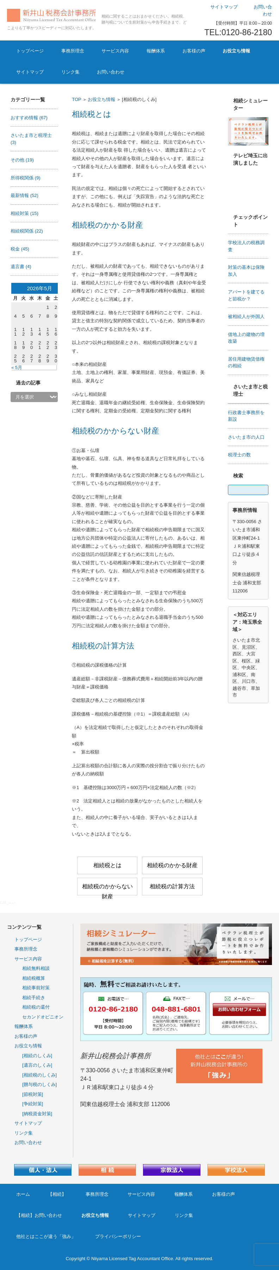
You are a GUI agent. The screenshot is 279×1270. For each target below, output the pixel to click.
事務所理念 (72, 50)
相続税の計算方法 (103, 645)
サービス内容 (115, 50)
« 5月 (16, 367)
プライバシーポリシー (118, 1236)
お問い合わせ (110, 72)
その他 (22, 160)
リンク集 (70, 72)
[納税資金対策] (37, 1113)
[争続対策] (32, 1103)
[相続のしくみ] (37, 1055)
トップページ (30, 50)
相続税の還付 (36, 1007)
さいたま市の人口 (246, 437)
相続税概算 (33, 978)
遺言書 (21, 266)
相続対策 (24, 213)
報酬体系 (156, 50)
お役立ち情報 (236, 50)
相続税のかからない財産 (115, 430)
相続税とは (91, 114)
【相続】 (57, 1194)
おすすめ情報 (29, 117)
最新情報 (24, 195)
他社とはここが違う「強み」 (46, 1236)
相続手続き (33, 997)
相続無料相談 (36, 968)
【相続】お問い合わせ (39, 1215)
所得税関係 (26, 177)
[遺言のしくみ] (37, 1065)
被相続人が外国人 (246, 316)
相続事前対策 (36, 987)
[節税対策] (32, 1094)
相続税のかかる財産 (107, 225)
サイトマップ (30, 72)
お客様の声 (193, 50)
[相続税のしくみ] (39, 1075)
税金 (20, 249)
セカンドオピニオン (42, 1017)
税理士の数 (239, 454)
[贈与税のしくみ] (39, 1084)
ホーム (23, 1194)
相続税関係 (27, 231)
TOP (76, 99)
